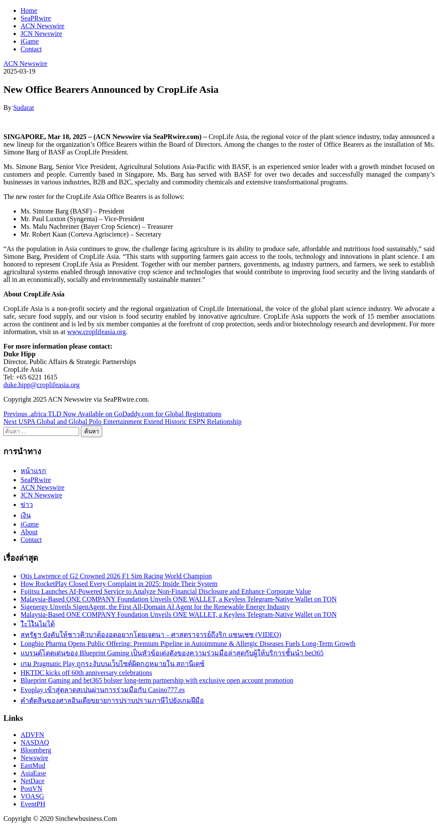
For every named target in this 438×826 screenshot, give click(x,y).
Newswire (34, 757)
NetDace (32, 781)
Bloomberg (36, 750)
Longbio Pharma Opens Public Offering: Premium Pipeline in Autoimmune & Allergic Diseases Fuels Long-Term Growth (188, 643)
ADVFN (32, 734)
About (29, 532)
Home (29, 10)
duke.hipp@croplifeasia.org (41, 384)
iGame (30, 41)
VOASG (32, 796)
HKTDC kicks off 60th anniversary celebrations (86, 672)
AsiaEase (33, 773)
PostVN (31, 788)
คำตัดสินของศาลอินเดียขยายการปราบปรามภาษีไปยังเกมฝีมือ (112, 700)
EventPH (33, 804)
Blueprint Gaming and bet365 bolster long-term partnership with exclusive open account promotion (157, 680)
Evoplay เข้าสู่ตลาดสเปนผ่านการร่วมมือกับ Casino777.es (103, 689)
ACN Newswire (43, 26)
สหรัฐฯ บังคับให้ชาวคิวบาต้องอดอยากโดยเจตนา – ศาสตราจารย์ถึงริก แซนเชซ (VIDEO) (151, 634)
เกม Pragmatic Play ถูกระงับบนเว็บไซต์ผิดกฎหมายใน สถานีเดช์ (112, 663)
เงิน (26, 515)
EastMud (33, 765)
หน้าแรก (33, 470)
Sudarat (23, 107)
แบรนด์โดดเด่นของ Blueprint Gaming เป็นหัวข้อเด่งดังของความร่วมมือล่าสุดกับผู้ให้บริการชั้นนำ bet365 (172, 653)
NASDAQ (35, 742)
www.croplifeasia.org (96, 331)
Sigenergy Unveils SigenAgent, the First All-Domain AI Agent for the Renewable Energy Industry (155, 606)
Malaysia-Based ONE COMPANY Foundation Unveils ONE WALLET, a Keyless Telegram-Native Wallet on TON (179, 599)
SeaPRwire (36, 18)
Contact (31, 49)
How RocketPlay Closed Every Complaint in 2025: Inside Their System (119, 583)
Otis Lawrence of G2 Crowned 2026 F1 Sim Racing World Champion (116, 576)
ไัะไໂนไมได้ (38, 624)
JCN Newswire (41, 33)
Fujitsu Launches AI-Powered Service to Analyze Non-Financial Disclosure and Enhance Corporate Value (166, 591)
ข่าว (27, 504)
